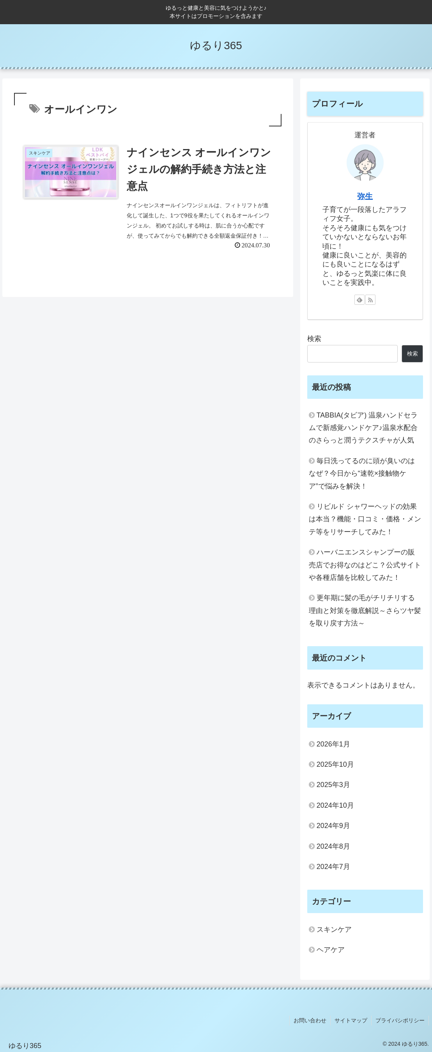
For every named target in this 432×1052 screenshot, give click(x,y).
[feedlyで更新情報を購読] (359, 300)
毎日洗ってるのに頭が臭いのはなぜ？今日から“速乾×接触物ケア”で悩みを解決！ (362, 473)
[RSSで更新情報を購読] (370, 300)
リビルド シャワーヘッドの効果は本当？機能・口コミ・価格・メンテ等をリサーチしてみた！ (365, 519)
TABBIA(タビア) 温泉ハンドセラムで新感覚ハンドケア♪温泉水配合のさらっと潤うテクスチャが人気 (363, 427)
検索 (314, 339)
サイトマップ (351, 1020)
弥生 (365, 196)
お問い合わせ (310, 1020)
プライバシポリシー (400, 1020)
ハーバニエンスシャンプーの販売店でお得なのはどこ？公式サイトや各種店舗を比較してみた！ (365, 564)
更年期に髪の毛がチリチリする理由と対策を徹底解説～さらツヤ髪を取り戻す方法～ (365, 610)
